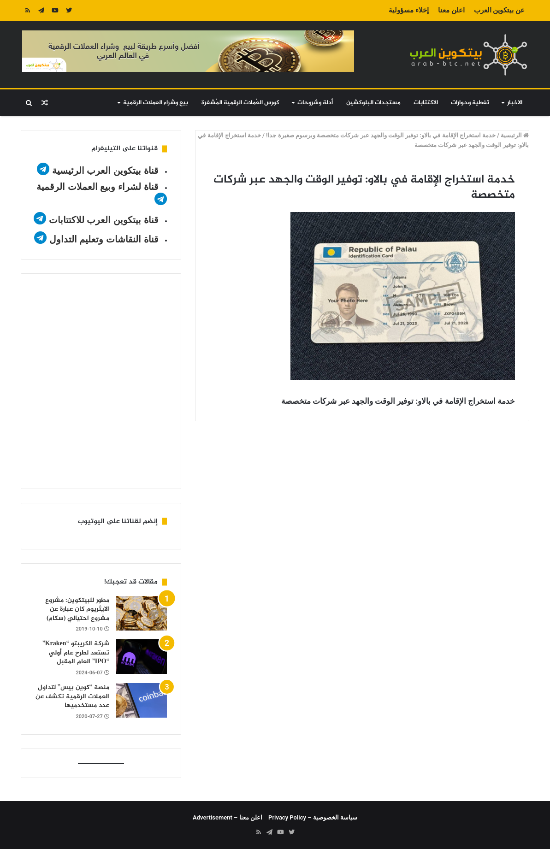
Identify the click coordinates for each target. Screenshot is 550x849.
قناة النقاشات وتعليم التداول (104, 239)
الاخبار (514, 103)
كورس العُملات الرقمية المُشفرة (240, 103)
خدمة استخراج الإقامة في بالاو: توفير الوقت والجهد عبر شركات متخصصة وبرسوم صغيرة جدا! (381, 135)
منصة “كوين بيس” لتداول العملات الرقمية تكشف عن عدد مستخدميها (72, 696)
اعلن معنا (451, 10)
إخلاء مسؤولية (409, 10)
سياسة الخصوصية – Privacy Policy (312, 817)
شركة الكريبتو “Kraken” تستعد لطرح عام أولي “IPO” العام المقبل (75, 652)
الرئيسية (515, 135)
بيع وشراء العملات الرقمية (155, 103)
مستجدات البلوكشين (373, 103)
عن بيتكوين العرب (499, 10)
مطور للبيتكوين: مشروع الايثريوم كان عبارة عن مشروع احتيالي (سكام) (77, 609)
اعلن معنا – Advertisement (227, 817)
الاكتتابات (426, 103)
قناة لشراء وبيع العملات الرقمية (97, 187)
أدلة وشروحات (315, 103)
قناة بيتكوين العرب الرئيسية (105, 170)
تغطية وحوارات (470, 103)
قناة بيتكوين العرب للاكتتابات (102, 220)
